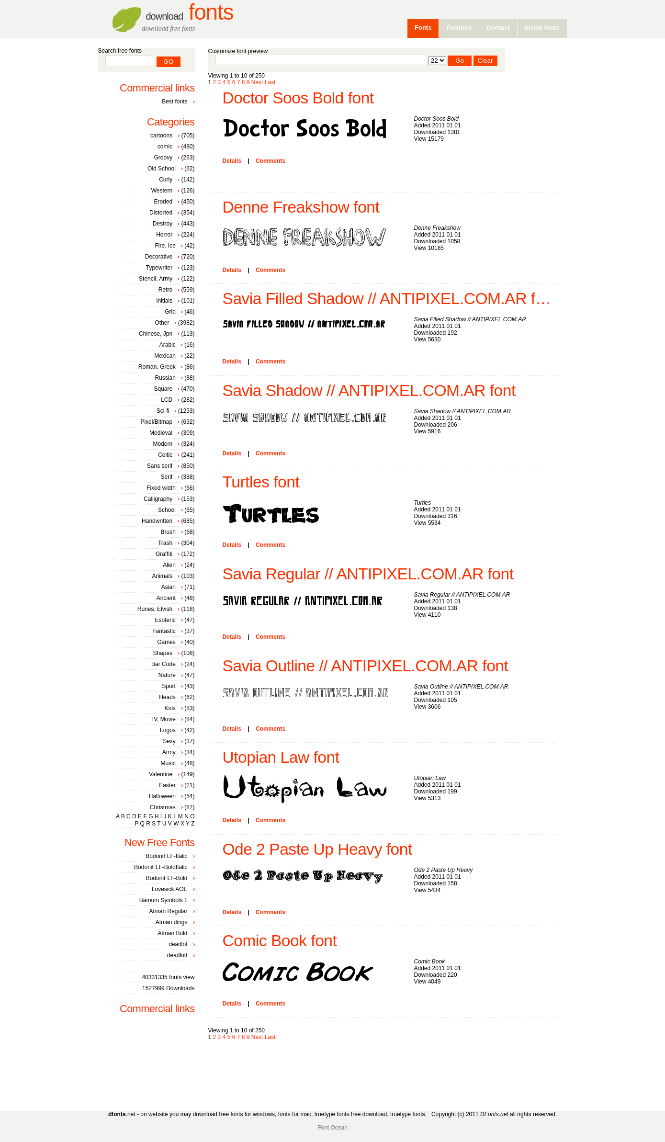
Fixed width (161, 488)
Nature (167, 675)
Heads (167, 697)
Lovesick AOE (170, 889)
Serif (166, 477)
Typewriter (159, 267)
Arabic (167, 344)
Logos (168, 730)
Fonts (190, 12)
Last (270, 82)
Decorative (158, 256)
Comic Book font (280, 941)
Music (167, 763)
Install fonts (542, 27)
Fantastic (164, 631)
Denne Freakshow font (301, 207)
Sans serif (159, 466)
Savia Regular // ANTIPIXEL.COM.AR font (368, 574)
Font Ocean (332, 1127)
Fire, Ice (165, 245)
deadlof (178, 944)
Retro (165, 289)
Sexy (169, 741)
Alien (169, 565)
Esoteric (165, 620)
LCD (166, 399)
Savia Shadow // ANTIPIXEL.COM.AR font (369, 390)
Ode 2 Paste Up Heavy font (317, 849)
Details (232, 161)
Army (169, 752)
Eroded (163, 201)
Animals (162, 576)
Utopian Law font (281, 757)
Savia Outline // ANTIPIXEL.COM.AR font (365, 666)
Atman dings (172, 922)
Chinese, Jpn (155, 333)
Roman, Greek (157, 366)
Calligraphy (158, 499)
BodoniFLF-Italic (166, 856)
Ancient (166, 598)
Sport (169, 686)
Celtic (165, 455)
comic (165, 146)
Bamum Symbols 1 (163, 900)
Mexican (165, 355)
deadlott (177, 955)
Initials (164, 300)
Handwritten (157, 521)
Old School (161, 168)
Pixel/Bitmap (156, 421)
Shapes (162, 653)
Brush (167, 532)
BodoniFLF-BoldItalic (160, 867)
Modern (162, 444)
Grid (170, 311)
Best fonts (174, 101)
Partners (459, 27)
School (167, 510)
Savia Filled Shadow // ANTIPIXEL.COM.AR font (390, 298)
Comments (270, 161)
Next (257, 82)
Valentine (160, 774)
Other (162, 322)
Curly (165, 179)
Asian (168, 587)
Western (161, 190)
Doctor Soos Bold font (298, 98)
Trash (165, 543)
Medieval (160, 433)
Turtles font (261, 482)
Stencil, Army (155, 278)
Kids (169, 708)
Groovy (163, 157)
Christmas (163, 807)
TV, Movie (163, 719)
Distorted (160, 212)
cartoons (161, 135)
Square (163, 388)
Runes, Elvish (154, 609)
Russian (165, 377)
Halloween (162, 796)
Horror (164, 234)
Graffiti (164, 554)
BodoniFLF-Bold (167, 878)
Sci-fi (163, 410)
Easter (167, 785)
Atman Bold (172, 933)
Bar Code (163, 664)
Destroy (162, 223)
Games (166, 642)
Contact (497, 27)
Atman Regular (168, 911)
